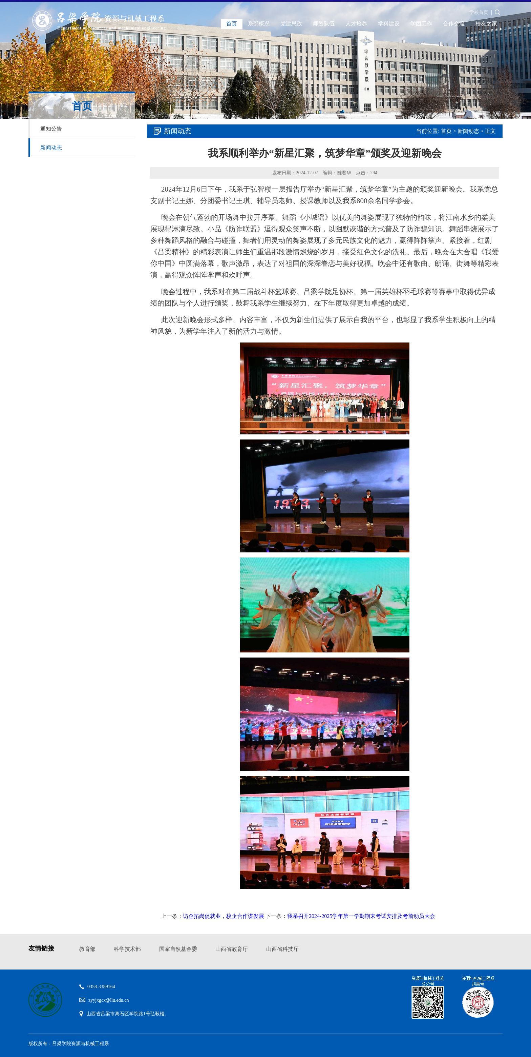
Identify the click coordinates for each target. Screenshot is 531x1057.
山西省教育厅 (231, 949)
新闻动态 (51, 148)
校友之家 (486, 23)
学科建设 (389, 23)
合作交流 (454, 23)
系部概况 (259, 23)
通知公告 (51, 129)
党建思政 (291, 23)
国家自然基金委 (178, 949)
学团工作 (421, 23)
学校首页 (478, 12)
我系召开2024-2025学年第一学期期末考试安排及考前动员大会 (361, 916)
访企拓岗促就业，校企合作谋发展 (223, 916)
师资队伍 (324, 23)
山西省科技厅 (282, 949)
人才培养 (356, 23)
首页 (231, 23)
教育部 (87, 949)
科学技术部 (127, 949)
